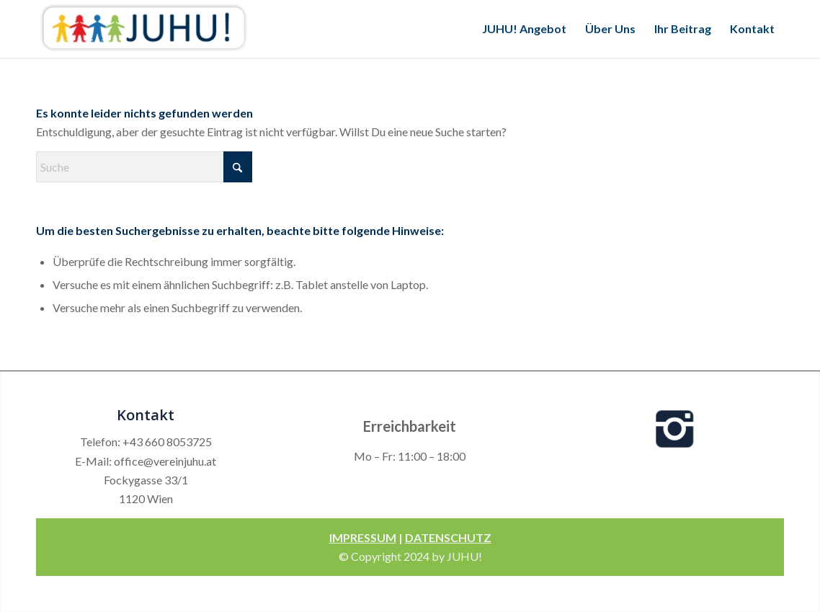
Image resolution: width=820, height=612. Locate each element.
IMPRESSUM (362, 537)
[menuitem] (524, 29)
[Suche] (144, 166)
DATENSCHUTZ (448, 537)
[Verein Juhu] (144, 29)
